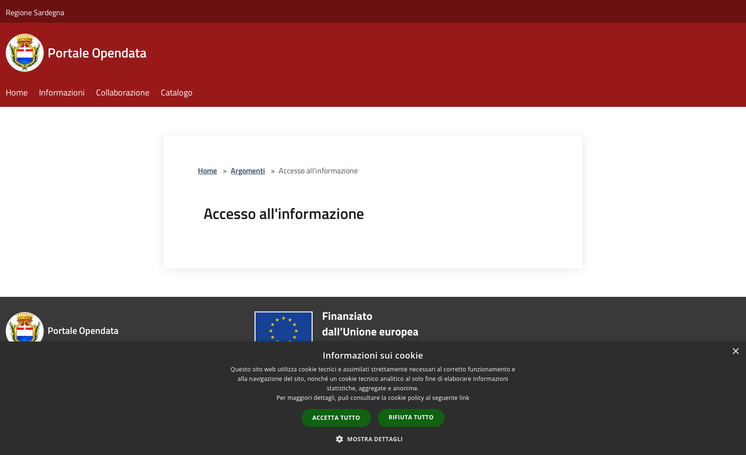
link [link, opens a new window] (465, 398)
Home (207, 170)
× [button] (735, 351)
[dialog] (373, 398)
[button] (373, 439)
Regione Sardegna (35, 12)
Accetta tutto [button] (336, 418)
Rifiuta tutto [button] (411, 417)
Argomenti (248, 170)
